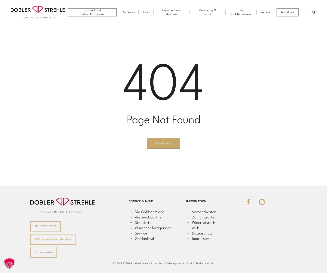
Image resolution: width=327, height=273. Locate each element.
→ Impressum (198, 239)
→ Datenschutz (199, 233)
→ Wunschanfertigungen (150, 228)
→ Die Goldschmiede (146, 212)
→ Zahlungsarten (201, 217)
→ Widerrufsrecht (201, 223)
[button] (9, 263)
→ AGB (192, 228)
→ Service (138, 233)
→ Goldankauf (141, 239)
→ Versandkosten (201, 212)
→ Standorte (140, 223)
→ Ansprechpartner (146, 217)
